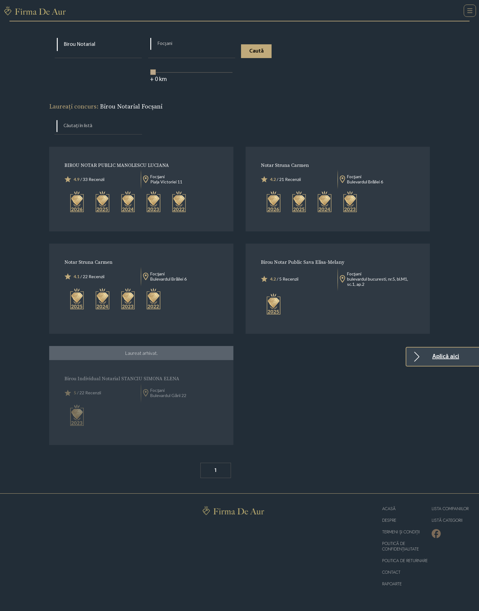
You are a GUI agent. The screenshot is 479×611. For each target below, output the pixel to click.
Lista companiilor (450, 509)
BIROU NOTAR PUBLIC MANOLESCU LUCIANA (116, 165)
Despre (389, 520)
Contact (391, 572)
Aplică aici (445, 357)
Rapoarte (392, 584)
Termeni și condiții (401, 532)
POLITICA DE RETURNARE (405, 561)
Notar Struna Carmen (285, 165)
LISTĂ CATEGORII (447, 520)
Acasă (389, 509)
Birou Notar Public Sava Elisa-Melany (302, 262)
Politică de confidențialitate (400, 546)
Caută (256, 51)
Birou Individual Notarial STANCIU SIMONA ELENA (121, 378)
